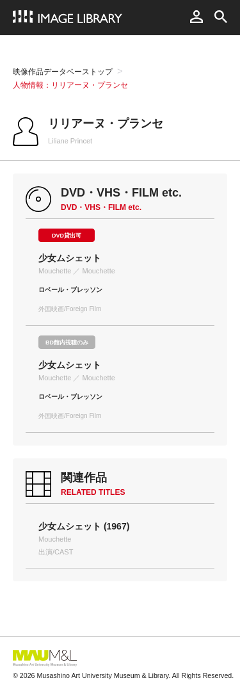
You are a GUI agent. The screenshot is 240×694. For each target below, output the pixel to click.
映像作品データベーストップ (63, 71)
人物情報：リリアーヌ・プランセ (70, 85)
